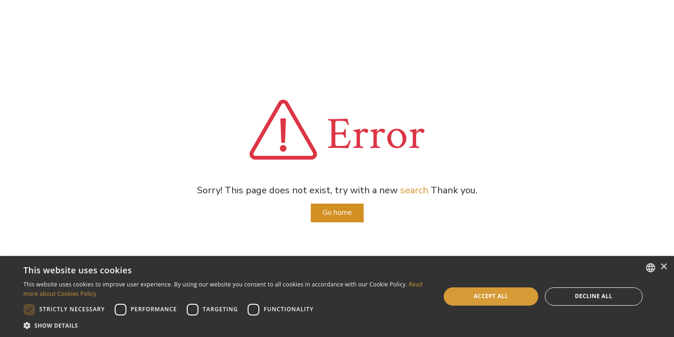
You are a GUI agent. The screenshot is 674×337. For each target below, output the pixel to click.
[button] (225, 325)
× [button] (663, 267)
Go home (337, 212)
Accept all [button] (491, 296)
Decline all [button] (593, 296)
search (414, 190)
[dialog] (337, 296)
